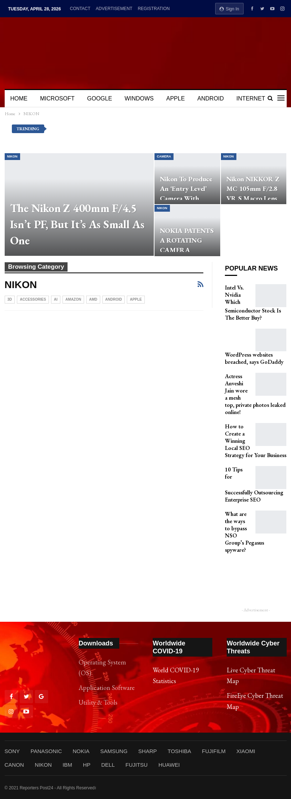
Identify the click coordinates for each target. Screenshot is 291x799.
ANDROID (210, 98)
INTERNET (250, 98)
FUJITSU (136, 765)
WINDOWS (139, 98)
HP (87, 765)
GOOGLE (99, 98)
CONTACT (80, 8)
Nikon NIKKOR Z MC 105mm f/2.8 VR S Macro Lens (252, 188)
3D (10, 299)
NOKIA (81, 751)
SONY (12, 751)
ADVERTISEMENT (114, 8)
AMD (93, 299)
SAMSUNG (114, 751)
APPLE (175, 98)
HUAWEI (169, 765)
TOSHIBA (179, 751)
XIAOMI (245, 751)
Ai (55, 299)
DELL (108, 765)
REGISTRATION (154, 8)
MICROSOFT (57, 98)
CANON (14, 765)
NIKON (12, 156)
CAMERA (164, 156)
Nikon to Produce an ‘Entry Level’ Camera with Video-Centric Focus (186, 198)
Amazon (73, 299)
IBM (67, 765)
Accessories (33, 299)
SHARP (147, 751)
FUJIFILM (214, 751)
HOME (19, 98)
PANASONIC (46, 751)
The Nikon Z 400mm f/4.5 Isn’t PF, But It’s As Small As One (77, 224)
